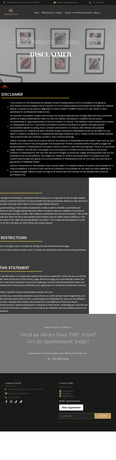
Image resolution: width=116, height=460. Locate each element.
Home (36, 13)
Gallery (59, 13)
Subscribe (102, 416)
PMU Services (48, 13)
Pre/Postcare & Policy (82, 13)
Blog (97, 13)
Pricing (68, 13)
